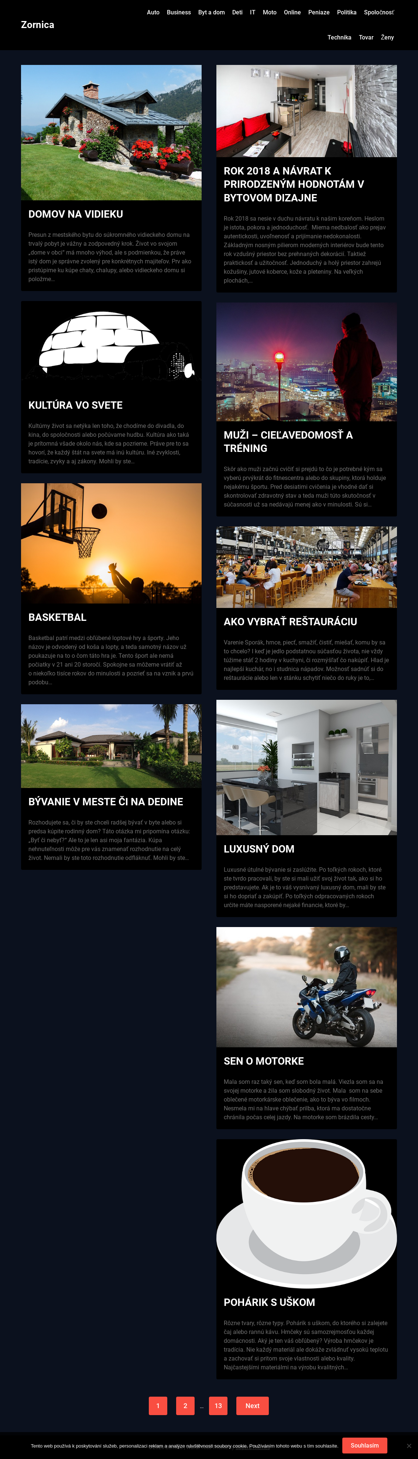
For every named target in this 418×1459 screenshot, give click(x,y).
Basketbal (57, 617)
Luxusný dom (259, 849)
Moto (270, 12)
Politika (347, 12)
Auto (153, 12)
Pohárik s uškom (269, 1302)
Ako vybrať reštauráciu (290, 622)
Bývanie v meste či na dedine (105, 802)
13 (218, 1406)
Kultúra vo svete (75, 405)
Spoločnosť (379, 12)
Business (179, 12)
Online (292, 12)
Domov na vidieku (75, 214)
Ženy (387, 37)
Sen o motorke (264, 1061)
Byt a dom (211, 12)
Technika (340, 37)
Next (253, 1406)
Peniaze (319, 12)
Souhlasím (365, 1445)
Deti (237, 12)
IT (253, 12)
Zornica (37, 24)
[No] (408, 1445)
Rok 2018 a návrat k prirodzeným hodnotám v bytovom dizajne (294, 184)
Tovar (366, 37)
